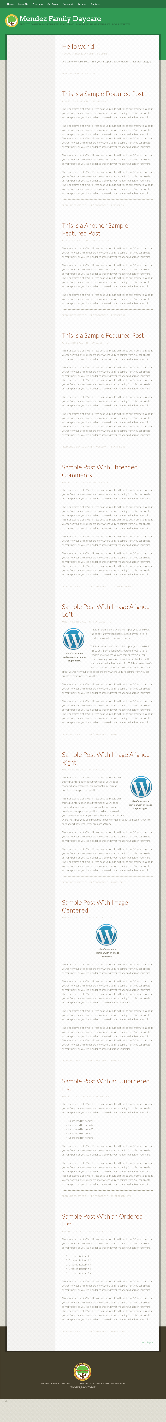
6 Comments (100, 501)
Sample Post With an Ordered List (96, 1238)
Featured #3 (118, 466)
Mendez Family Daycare (83, 21)
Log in (121, 1402)
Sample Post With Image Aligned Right (102, 776)
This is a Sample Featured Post (104, 100)
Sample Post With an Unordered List (96, 1103)
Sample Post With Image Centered (102, 924)
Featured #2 (118, 326)
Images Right (119, 901)
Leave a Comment (100, 112)
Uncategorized (86, 77)
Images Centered (121, 1079)
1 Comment (103, 57)
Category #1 (84, 216)
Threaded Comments (123, 605)
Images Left (118, 753)
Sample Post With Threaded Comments (97, 489)
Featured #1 (118, 216)
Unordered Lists (121, 1215)
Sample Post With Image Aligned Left (102, 628)
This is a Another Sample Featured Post (102, 239)
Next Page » (147, 1361)
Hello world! (82, 49)
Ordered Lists (119, 1350)
